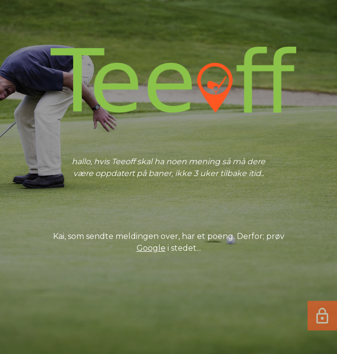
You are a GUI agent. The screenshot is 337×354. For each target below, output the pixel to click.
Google (151, 248)
